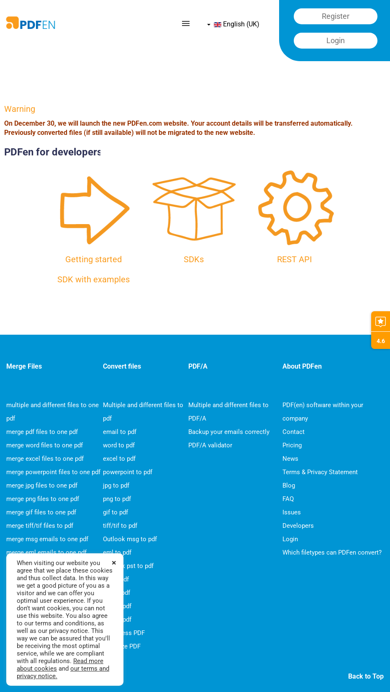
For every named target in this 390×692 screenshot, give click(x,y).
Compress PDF (124, 633)
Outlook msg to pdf (130, 539)
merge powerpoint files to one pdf (53, 472)
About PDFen (302, 366)
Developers (298, 525)
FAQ (288, 499)
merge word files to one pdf (44, 445)
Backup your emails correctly (228, 432)
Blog (288, 485)
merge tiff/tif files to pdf (39, 525)
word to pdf (119, 445)
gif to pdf (115, 512)
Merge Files (24, 366)
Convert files (122, 366)
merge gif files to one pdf (41, 512)
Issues (291, 512)
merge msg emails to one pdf (47, 539)
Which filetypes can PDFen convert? (332, 552)
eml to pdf (117, 552)
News (290, 458)
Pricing (292, 445)
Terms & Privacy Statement (320, 472)
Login (290, 539)
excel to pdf (119, 458)
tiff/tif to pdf (120, 525)
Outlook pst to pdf (128, 566)
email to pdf (119, 432)
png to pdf (117, 499)
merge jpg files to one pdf (41, 485)
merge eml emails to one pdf (46, 552)
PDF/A (198, 366)
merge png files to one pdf (42, 499)
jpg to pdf (116, 485)
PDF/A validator (210, 445)
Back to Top (366, 676)
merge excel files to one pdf (45, 458)
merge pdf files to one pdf (42, 432)
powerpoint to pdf (127, 472)
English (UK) (233, 24)
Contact (293, 432)
